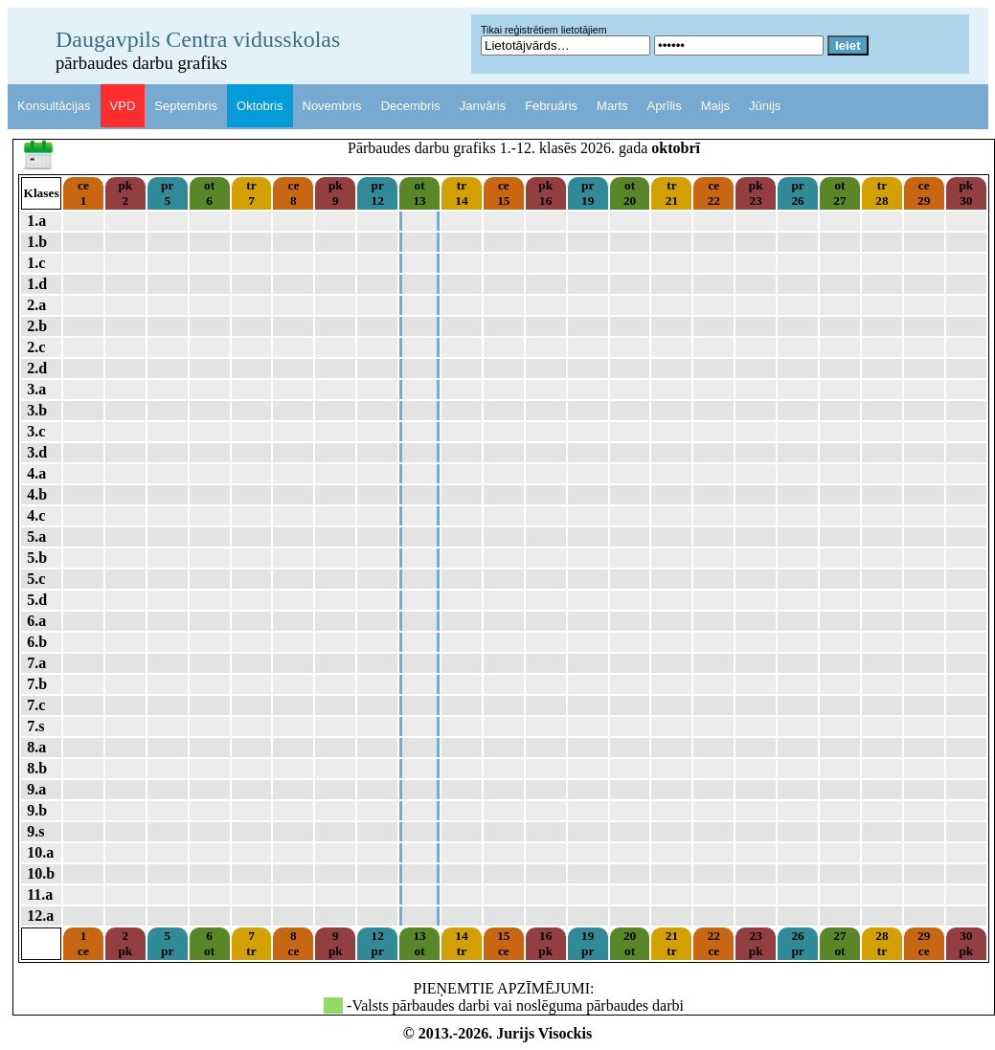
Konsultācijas (54, 106)
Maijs (715, 106)
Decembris (411, 106)
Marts (612, 106)
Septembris (185, 106)
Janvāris (483, 106)
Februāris (551, 106)
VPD (123, 106)
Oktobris (260, 106)
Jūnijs (764, 106)
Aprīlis (664, 106)
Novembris (332, 106)
